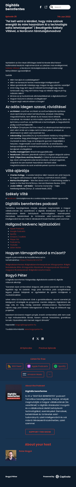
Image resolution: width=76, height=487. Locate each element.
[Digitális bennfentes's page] (44, 7)
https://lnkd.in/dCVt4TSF (31, 260)
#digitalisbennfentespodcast (38, 264)
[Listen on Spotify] (60, 366)
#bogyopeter (57, 264)
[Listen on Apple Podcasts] (38, 366)
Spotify (13, 234)
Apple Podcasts (17, 228)
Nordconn (11, 198)
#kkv (19, 267)
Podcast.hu (15, 242)
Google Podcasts (17, 231)
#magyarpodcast (52, 267)
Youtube (13, 245)
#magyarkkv (28, 267)
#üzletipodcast (21, 270)
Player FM (14, 239)
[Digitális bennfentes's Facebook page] (41, 7)
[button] (49, 374)
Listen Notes (15, 247)
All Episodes (26, 348)
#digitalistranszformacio (40, 270)
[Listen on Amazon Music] (32, 374)
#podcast (38, 267)
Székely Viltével (12, 68)
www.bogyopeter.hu (34, 329)
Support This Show (40, 431)
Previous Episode (47, 348)
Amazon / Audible (18, 236)
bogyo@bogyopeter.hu (25, 324)
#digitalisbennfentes (15, 264)
